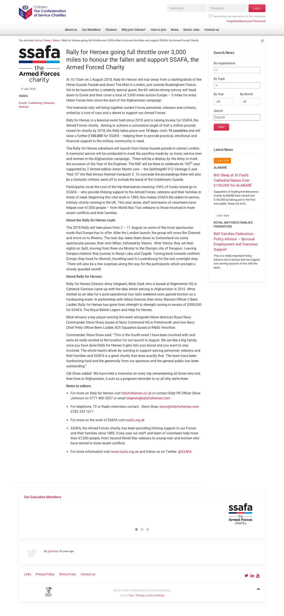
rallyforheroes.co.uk (136, 393)
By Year (219, 94)
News (47, 40)
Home (38, 40)
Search (218, 111)
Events (23, 103)
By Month (246, 94)
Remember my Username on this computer (237, 16)
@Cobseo (53, 551)
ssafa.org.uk (134, 420)
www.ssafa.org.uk (124, 452)
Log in (257, 8)
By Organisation (224, 63)
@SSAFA (184, 452)
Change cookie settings (150, 595)
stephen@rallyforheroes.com (148, 398)
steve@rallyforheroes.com (179, 407)
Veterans (49, 103)
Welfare (24, 106)
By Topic (219, 79)
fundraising (35, 103)
